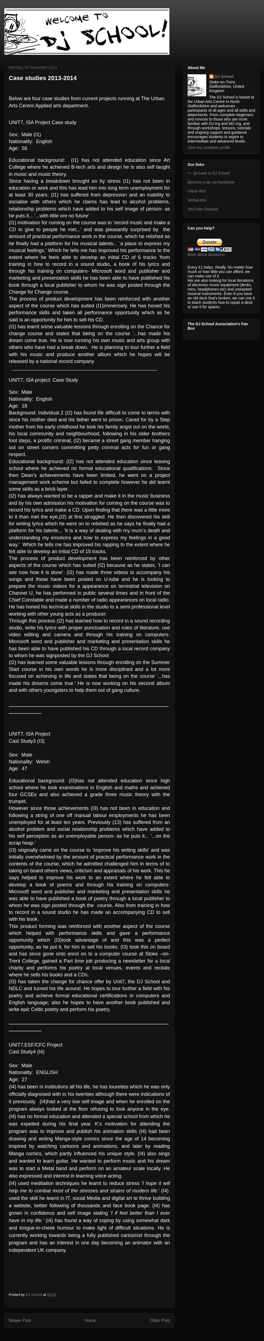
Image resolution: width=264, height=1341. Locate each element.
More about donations (206, 254)
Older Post (160, 1320)
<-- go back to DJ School (209, 173)
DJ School (224, 76)
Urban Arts (197, 191)
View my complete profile (209, 147)
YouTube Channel (203, 209)
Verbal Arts (197, 200)
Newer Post (20, 1320)
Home (90, 1320)
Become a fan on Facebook (211, 182)
